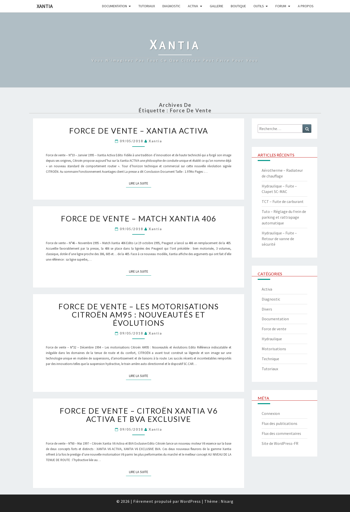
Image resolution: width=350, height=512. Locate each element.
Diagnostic (171, 6)
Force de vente (274, 328)
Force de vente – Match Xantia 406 (138, 218)
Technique (270, 358)
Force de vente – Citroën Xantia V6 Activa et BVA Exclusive (139, 414)
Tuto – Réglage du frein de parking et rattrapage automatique (284, 217)
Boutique (238, 6)
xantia (155, 141)
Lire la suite (140, 183)
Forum (280, 6)
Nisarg (227, 501)
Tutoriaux (146, 6)
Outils (258, 6)
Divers (267, 309)
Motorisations (274, 348)
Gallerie (216, 6)
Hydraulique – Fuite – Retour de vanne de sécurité (279, 238)
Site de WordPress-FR (280, 443)
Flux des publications (279, 423)
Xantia (45, 6)
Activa (193, 6)
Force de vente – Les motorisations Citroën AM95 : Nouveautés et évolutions (138, 314)
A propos (306, 6)
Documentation (114, 6)
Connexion (271, 413)
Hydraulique (272, 338)
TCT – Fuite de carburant (283, 201)
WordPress (190, 501)
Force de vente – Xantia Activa (138, 130)
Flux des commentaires (281, 433)
